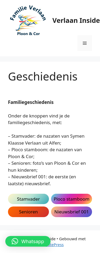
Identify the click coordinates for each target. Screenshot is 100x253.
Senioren (28, 212)
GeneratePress (50, 244)
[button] (28, 241)
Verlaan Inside (76, 20)
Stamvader (28, 199)
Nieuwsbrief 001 (71, 212)
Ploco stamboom (71, 199)
